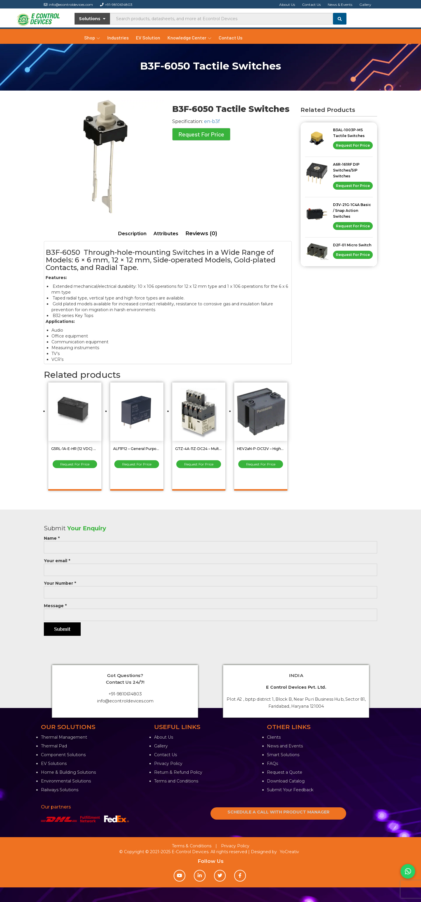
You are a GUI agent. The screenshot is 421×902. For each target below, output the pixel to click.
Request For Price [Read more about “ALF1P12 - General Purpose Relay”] (136, 464)
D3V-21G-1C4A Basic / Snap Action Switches (352, 210)
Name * (210, 543)
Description (132, 233)
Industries (118, 37)
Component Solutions (63, 754)
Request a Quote (284, 772)
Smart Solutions (283, 754)
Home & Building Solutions (68, 772)
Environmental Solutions (66, 781)
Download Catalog (286, 781)
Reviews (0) (201, 233)
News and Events (285, 746)
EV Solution (148, 37)
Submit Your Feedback (290, 789)
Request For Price (201, 134)
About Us (287, 4)
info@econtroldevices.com (68, 4)
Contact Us (311, 4)
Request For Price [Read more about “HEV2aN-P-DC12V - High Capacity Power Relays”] (260, 464)
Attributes (165, 233)
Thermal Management (64, 737)
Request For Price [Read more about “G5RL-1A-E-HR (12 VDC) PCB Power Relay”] (74, 464)
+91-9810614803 (116, 4)
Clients (274, 737)
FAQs (272, 763)
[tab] (132, 234)
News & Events (340, 4)
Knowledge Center (189, 37)
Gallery (365, 4)
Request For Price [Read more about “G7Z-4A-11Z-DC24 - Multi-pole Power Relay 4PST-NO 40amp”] (198, 464)
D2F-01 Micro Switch (352, 245)
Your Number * (210, 588)
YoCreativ (289, 851)
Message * (210, 610)
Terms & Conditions (191, 846)
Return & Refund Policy (178, 772)
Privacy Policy (168, 763)
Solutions (92, 18)
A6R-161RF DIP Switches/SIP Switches (346, 170)
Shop (92, 37)
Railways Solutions (59, 789)
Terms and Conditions (176, 781)
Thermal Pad (54, 746)
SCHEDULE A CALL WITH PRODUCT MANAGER (278, 812)
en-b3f (212, 121)
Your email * (210, 565)
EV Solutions (54, 763)
